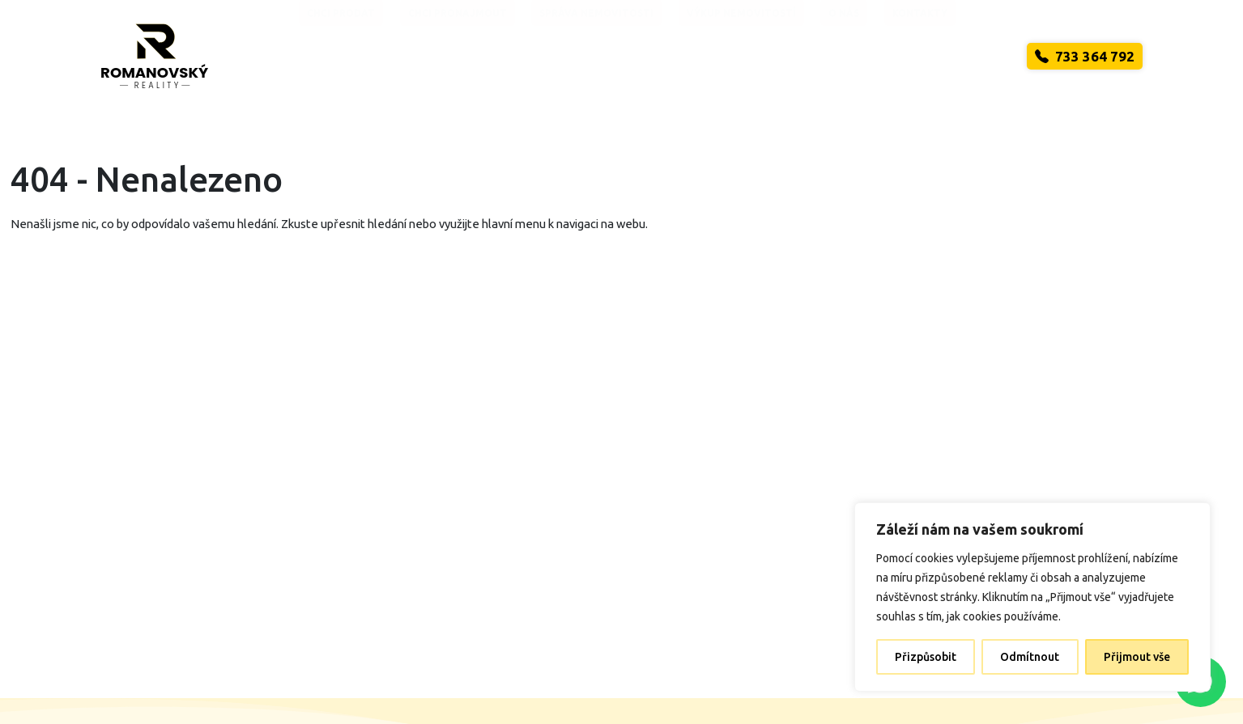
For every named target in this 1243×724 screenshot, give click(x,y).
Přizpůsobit (925, 656)
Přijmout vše (1137, 656)
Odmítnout (1029, 656)
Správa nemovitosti (596, 57)
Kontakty (919, 57)
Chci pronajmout (457, 57)
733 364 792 (1084, 56)
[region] (1032, 597)
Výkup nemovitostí (741, 57)
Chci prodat (341, 57)
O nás (843, 57)
